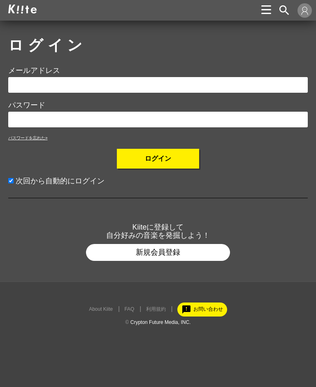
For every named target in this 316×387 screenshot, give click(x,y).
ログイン (158, 158)
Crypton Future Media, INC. (160, 322)
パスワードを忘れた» (28, 138)
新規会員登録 (158, 252)
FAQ (129, 309)
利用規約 (156, 309)
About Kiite (101, 309)
